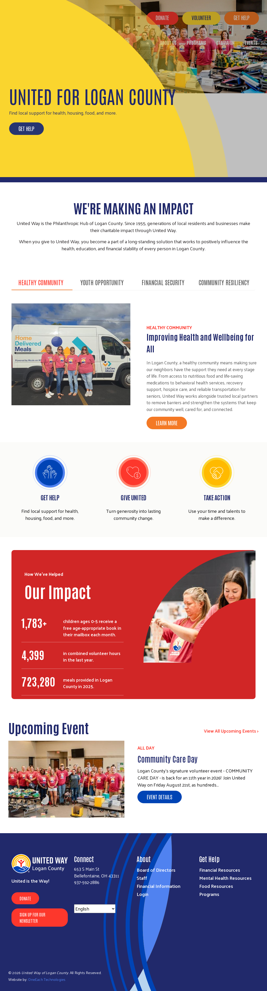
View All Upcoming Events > (231, 731)
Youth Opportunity (102, 282)
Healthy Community (40, 282)
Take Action (217, 497)
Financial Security (163, 282)
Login (142, 894)
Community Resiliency (224, 282)
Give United (133, 497)
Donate (25, 898)
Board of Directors (156, 870)
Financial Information (158, 886)
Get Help (26, 128)
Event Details (159, 796)
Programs (209, 894)
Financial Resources (219, 870)
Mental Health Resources (225, 878)
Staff (142, 878)
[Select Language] (95, 908)
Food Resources (216, 886)
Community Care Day (167, 758)
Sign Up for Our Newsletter (32, 917)
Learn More (167, 422)
